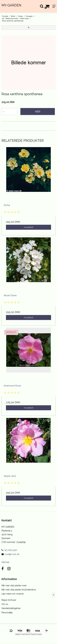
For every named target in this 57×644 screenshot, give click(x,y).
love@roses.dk (12, 554)
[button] (28, 27)
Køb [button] (37, 111)
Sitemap (5, 562)
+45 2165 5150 (9, 550)
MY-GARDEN (11, 5)
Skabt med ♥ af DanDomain (28, 634)
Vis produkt (28, 227)
